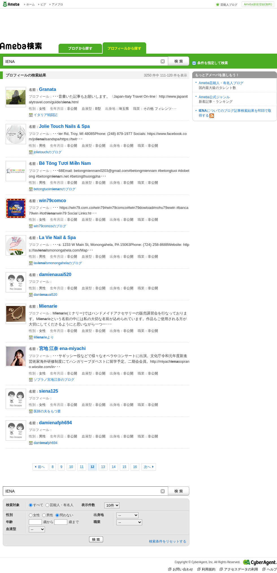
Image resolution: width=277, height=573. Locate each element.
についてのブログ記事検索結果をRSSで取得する (235, 113)
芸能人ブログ (228, 4)
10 (71, 467)
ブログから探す (80, 48)
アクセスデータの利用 (239, 569)
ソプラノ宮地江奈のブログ (54, 380)
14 (114, 467)
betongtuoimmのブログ (54, 189)
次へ (147, 467)
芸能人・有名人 (61, 505)
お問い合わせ (180, 569)
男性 (49, 515)
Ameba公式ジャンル (214, 97)
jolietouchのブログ (48, 152)
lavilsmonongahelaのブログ (58, 263)
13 (103, 467)
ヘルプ (269, 569)
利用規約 (206, 569)
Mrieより (44, 337)
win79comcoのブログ (50, 226)
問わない (66, 515)
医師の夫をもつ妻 (47, 411)
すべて (38, 505)
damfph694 (45, 443)
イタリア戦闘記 (45, 115)
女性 (36, 515)
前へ (42, 467)
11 (81, 467)
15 (124, 467)
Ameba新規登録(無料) (258, 4)
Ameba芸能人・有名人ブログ (221, 83)
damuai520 (45, 295)
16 (135, 467)
